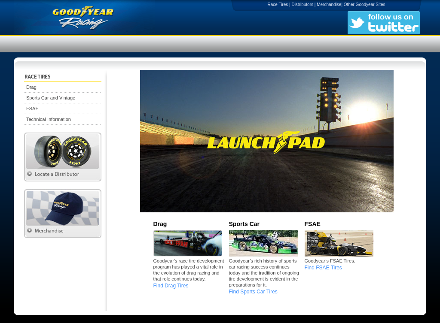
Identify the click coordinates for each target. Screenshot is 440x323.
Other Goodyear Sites (364, 4)
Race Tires (277, 4)
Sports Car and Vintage (50, 97)
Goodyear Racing (100, 17)
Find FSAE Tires (323, 268)
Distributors (302, 4)
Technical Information (48, 119)
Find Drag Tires (171, 286)
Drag (31, 87)
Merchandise (329, 4)
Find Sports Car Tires (253, 292)
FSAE (32, 108)
